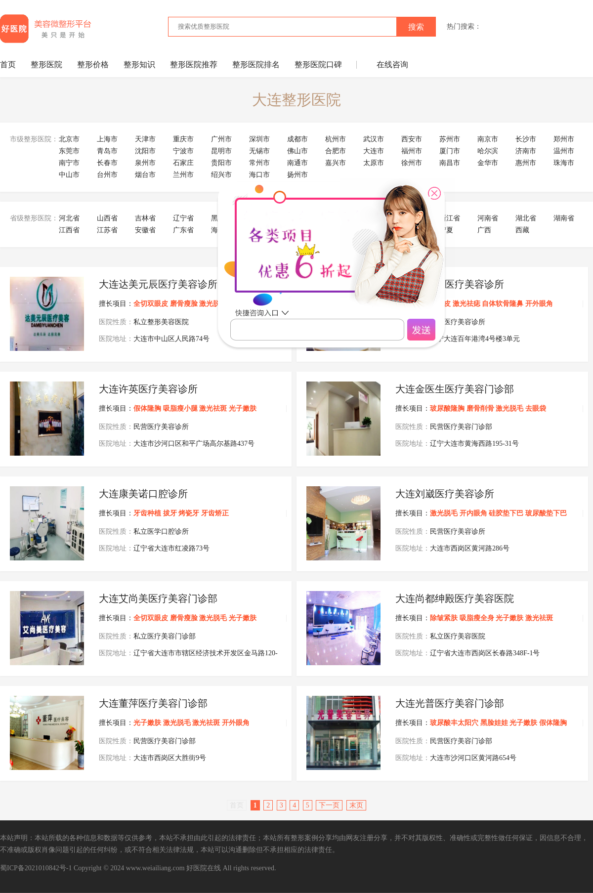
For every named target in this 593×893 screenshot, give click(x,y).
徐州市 (411, 163)
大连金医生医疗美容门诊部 (454, 388)
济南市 (525, 151)
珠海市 (563, 163)
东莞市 (69, 151)
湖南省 (563, 218)
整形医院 (46, 64)
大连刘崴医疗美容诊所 (444, 493)
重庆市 (183, 139)
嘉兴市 (335, 163)
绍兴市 (221, 174)
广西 (484, 230)
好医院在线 (203, 868)
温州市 (563, 151)
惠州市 (525, 163)
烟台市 (145, 174)
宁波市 (183, 151)
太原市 (373, 163)
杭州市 (335, 139)
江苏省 (107, 230)
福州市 (411, 151)
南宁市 (69, 163)
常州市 (259, 163)
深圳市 (259, 139)
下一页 (329, 805)
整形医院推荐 (193, 64)
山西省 (107, 218)
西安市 (411, 139)
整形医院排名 (256, 64)
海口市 (259, 174)
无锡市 (259, 151)
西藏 (522, 230)
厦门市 (449, 151)
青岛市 (107, 151)
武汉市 (373, 139)
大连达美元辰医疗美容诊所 (158, 284)
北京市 (69, 139)
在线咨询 (392, 64)
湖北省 (525, 218)
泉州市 (145, 163)
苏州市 (449, 139)
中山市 (69, 174)
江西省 (69, 230)
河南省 (487, 218)
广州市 (221, 139)
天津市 (145, 139)
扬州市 (297, 174)
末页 (356, 805)
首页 (8, 64)
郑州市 (563, 139)
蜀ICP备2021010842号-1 (36, 868)
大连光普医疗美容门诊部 (449, 703)
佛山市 (297, 151)
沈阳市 (145, 151)
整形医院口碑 (318, 64)
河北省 (69, 218)
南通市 (297, 163)
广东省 (183, 230)
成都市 (297, 139)
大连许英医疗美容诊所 (148, 388)
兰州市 (183, 174)
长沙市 (525, 139)
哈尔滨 (487, 151)
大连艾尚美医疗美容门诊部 (158, 598)
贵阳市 (221, 163)
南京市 (487, 139)
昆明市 (221, 151)
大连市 (373, 151)
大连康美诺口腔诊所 (143, 493)
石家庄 (183, 163)
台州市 (107, 174)
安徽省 (145, 230)
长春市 (107, 163)
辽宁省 (183, 218)
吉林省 (145, 218)
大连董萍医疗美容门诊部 (153, 703)
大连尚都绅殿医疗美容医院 (454, 598)
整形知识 (139, 64)
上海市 (107, 139)
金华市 (487, 163)
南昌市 (449, 163)
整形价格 (93, 64)
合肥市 (335, 151)
